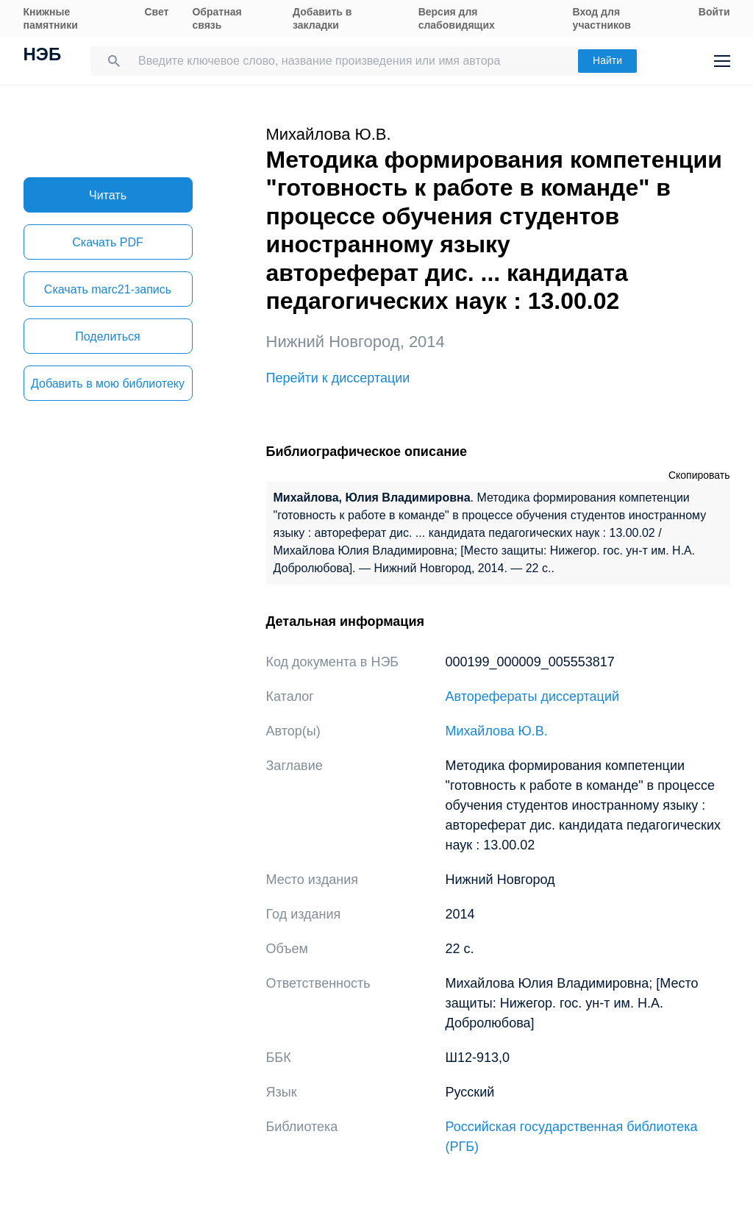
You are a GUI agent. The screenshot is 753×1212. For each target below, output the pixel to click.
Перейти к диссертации (338, 378)
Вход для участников (602, 18)
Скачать (107, 242)
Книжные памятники (51, 18)
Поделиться (107, 336)
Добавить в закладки (322, 18)
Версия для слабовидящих (456, 18)
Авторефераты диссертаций (533, 696)
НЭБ (43, 56)
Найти (607, 60)
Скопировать (699, 475)
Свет (156, 12)
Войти (714, 12)
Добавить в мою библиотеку (108, 383)
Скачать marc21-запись (107, 289)
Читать (107, 195)
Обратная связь (216, 18)
